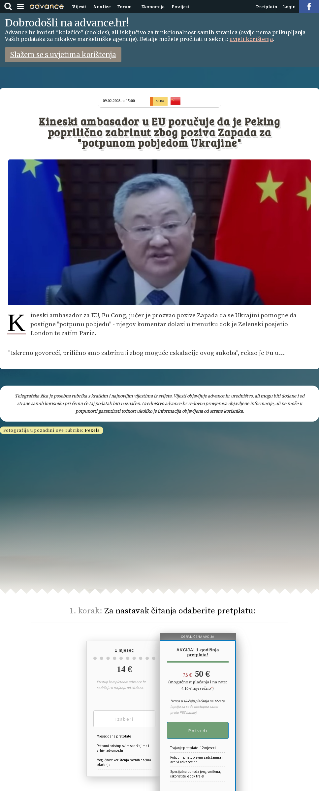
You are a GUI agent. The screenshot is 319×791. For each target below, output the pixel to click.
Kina (162, 100)
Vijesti (79, 6)
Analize (102, 6)
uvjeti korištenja (251, 39)
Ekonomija (153, 6)
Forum (124, 6)
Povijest (180, 6)
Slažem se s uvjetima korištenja (63, 55)
